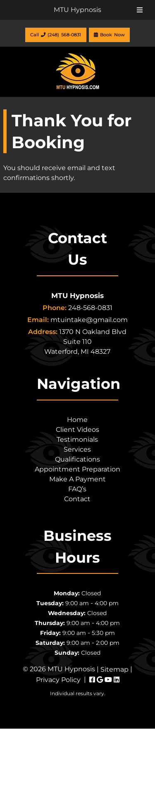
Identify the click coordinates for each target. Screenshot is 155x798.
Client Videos (77, 429)
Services (77, 449)
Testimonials (77, 439)
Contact (77, 499)
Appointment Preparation (77, 469)
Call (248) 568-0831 (55, 35)
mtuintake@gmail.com (89, 320)
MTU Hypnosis (77, 10)
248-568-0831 (90, 308)
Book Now (109, 35)
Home (77, 420)
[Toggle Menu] (140, 10)
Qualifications (77, 459)
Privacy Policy (58, 680)
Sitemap (114, 669)
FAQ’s (77, 489)
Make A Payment (77, 479)
